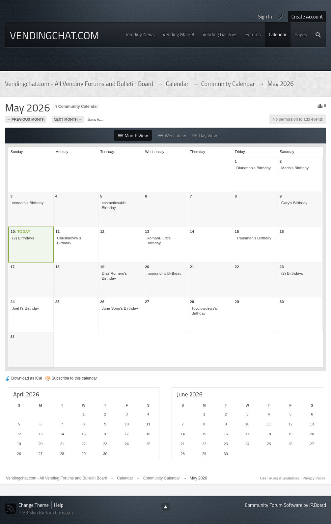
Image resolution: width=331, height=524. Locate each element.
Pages (300, 34)
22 (237, 266)
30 (282, 301)
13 (147, 231)
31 (13, 336)
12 (102, 231)
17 (13, 266)
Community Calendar (78, 106)
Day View (204, 135)
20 (147, 266)
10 (13, 231)
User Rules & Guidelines (280, 478)
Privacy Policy (314, 478)
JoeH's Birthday (25, 308)
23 (282, 266)
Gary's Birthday (294, 202)
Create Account (307, 16)
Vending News (140, 34)
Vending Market (179, 34)
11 (57, 231)
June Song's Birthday (120, 308)
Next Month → (68, 119)
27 (147, 301)
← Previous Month (25, 119)
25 (57, 301)
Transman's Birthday (253, 238)
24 (13, 301)
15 (237, 231)
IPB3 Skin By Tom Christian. (46, 512)
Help (58, 505)
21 (192, 266)
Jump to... (95, 119)
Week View (172, 135)
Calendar (278, 34)
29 (237, 301)
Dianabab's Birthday (253, 168)
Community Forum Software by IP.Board (285, 505)
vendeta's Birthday (28, 202)
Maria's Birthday (295, 168)
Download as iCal (23, 378)
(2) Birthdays (23, 238)
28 (192, 301)
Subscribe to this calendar (71, 378)
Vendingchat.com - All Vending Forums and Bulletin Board (56, 478)
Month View (133, 135)
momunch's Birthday (164, 273)
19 (102, 266)
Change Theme (33, 505)
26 (102, 301)
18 (57, 266)
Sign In (265, 16)
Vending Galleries (220, 34)
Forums (253, 34)
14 (192, 231)
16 (282, 231)
